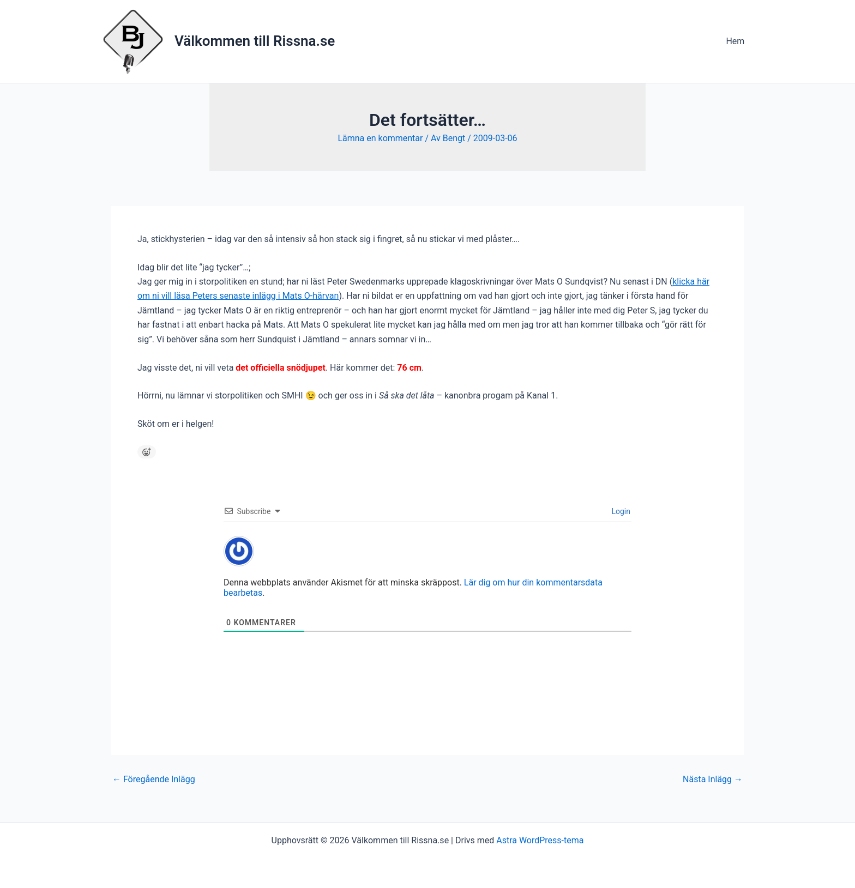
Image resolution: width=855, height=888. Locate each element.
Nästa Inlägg (713, 779)
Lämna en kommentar (380, 138)
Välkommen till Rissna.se (254, 41)
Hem (736, 41)
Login (620, 511)
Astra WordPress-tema (539, 840)
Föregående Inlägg (153, 779)
